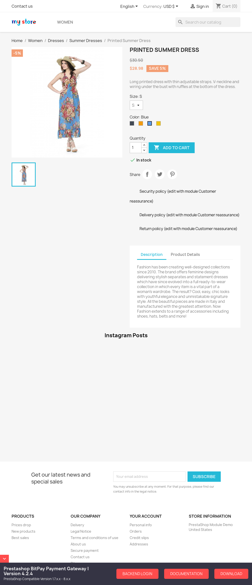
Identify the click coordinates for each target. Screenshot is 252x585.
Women (65, 22)
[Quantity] (136, 147)
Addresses (139, 544)
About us (78, 544)
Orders (136, 531)
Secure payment (85, 550)
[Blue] (150, 124)
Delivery (77, 525)
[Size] (136, 105)
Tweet (160, 174)
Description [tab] (152, 254)
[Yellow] (159, 124)
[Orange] (142, 124)
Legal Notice (81, 531)
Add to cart (171, 148)
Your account (146, 516)
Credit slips (139, 537)
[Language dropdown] (130, 7)
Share (147, 174)
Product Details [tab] (185, 254)
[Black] (133, 124)
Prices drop (21, 525)
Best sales (20, 537)
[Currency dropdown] (171, 7)
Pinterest (172, 174)
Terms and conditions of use (94, 537)
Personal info (141, 525)
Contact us (22, 6)
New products (23, 531)
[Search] (207, 22)
